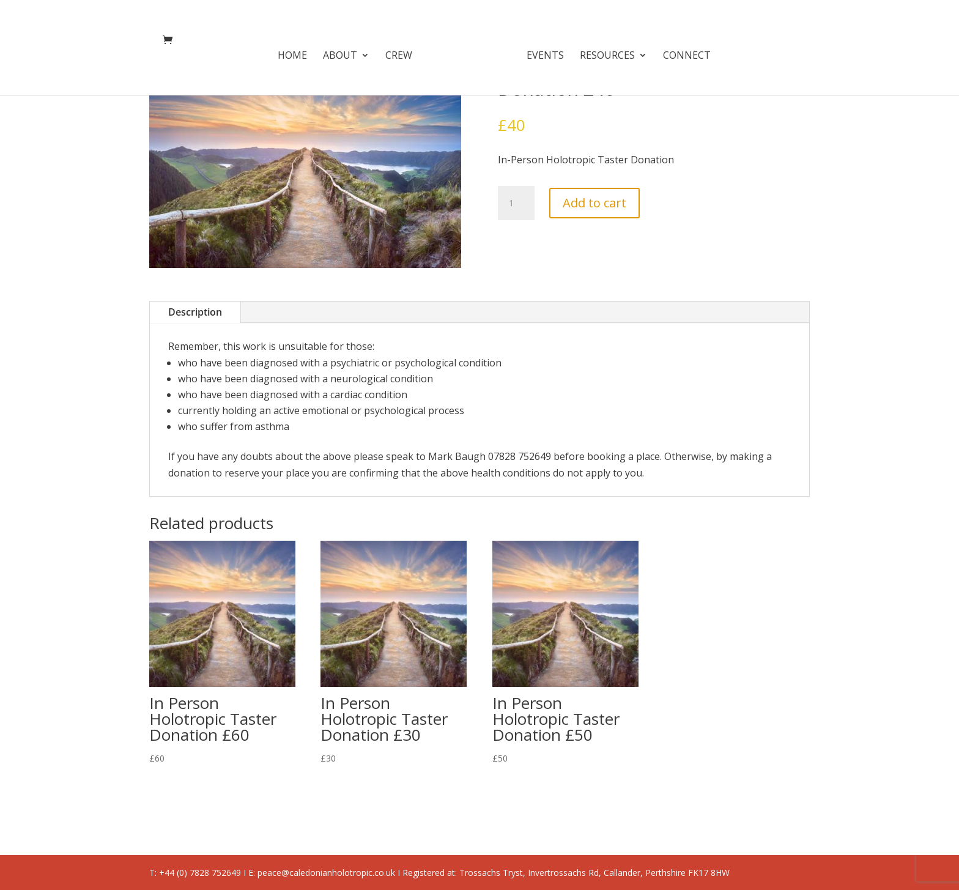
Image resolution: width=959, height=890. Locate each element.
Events (541, 51)
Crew (403, 51)
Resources (603, 51)
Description (195, 312)
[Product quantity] (516, 203)
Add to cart (594, 203)
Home (296, 51)
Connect (682, 51)
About (344, 51)
